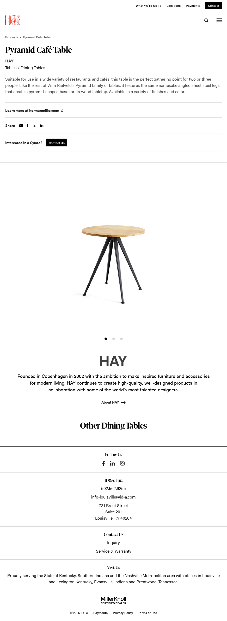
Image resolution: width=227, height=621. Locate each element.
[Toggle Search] (206, 20)
